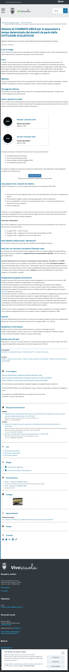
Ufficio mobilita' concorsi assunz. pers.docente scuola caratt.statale (24, 380)
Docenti (3, 359)
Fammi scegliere (55, 666)
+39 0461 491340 (6, 625)
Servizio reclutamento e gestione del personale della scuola (22, 375)
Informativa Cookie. (29, 666)
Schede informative (26, 22)
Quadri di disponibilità (12, 453)
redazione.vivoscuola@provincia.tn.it (12, 607)
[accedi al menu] (3, 10)
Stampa (8, 526)
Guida (4, 291)
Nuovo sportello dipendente (10, 633)
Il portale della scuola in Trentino (10, 22)
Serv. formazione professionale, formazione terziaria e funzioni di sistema (27, 378)
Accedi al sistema (34, 175)
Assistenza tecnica (6, 647)
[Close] (63, 653)
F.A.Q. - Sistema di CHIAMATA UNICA (16, 486)
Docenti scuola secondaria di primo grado (35, 359)
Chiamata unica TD (28, 352)
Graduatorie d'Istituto (12, 451)
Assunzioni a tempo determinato (11, 352)
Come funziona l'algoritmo (14, 467)
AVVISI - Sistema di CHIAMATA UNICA (16, 482)
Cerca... (56, 11)
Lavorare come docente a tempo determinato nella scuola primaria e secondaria (29, 519)
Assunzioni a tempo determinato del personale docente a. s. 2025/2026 (26, 434)
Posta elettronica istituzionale (10, 631)
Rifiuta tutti (56, 662)
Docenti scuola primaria (14, 359)
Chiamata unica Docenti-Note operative (18, 470)
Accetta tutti (55, 657)
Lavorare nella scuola (41, 352)
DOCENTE (17, 628)
